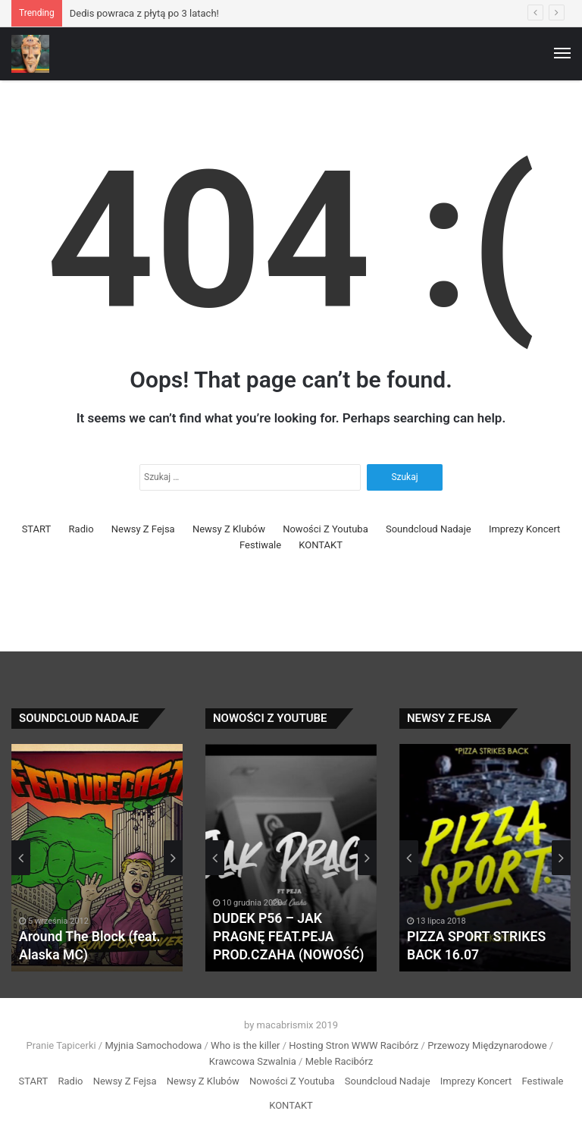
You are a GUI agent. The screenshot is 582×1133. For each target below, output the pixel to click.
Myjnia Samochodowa (153, 1045)
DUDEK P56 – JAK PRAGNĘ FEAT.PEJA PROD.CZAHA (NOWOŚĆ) (290, 937)
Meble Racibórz (339, 1061)
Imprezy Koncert (525, 529)
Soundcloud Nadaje (428, 529)
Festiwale (260, 545)
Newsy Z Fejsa (143, 529)
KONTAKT (321, 545)
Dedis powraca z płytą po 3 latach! (144, 13)
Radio (81, 529)
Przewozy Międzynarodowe (486, 1045)
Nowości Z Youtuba (325, 529)
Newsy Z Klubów (228, 529)
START (37, 529)
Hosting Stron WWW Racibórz (353, 1045)
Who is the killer (245, 1045)
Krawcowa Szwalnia (252, 1061)
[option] (97, 857)
